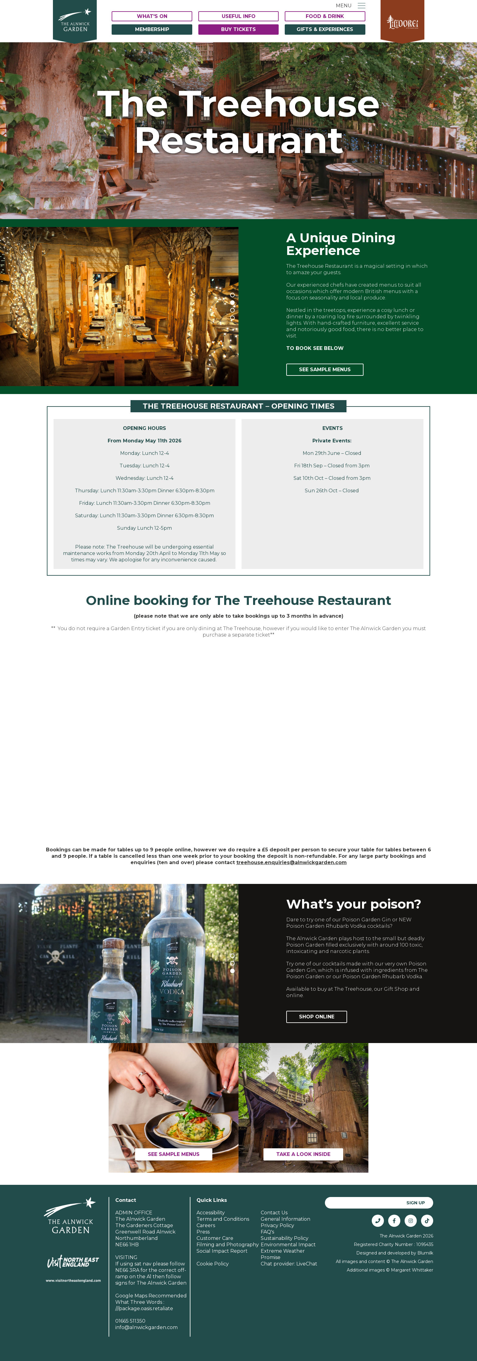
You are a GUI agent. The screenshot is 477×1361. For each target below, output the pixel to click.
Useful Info (239, 16)
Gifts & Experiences (325, 29)
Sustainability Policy (284, 1238)
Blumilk (425, 1253)
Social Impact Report (222, 1251)
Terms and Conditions (223, 1219)
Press (203, 1232)
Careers (206, 1225)
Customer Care (215, 1238)
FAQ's (267, 1232)
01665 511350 (130, 1321)
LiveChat (306, 1264)
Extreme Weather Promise (283, 1254)
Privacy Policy (277, 1225)
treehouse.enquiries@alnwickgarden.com (291, 862)
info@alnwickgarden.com (146, 1327)
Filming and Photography (228, 1245)
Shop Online (316, 1017)
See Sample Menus (325, 369)
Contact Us (274, 1213)
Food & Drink (325, 16)
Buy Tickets (238, 29)
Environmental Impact (288, 1245)
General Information (285, 1219)
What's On (152, 16)
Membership (152, 29)
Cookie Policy (213, 1264)
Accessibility (211, 1213)
